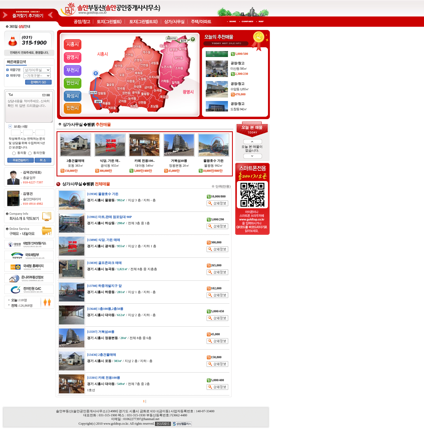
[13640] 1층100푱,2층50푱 (105, 309)
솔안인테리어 (32, 199)
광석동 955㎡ (110, 165)
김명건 (28, 194)
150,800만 (68, 171)
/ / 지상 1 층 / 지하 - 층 (121, 292)
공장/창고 (237, 51)
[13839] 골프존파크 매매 (104, 263)
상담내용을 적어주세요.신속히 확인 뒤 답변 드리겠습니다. (30, 111)
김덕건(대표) (32, 172)
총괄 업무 (29, 178)
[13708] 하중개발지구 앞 (104, 286)
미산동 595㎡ (238, 77)
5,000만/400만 (140, 171)
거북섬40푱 (179, 161)
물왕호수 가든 (213, 161)
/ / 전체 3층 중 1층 (118, 223)
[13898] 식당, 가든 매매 (103, 240)
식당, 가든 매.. (110, 161)
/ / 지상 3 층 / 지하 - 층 (121, 200)
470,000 (238, 103)
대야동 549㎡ (144, 165)
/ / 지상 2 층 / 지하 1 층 (121, 246)
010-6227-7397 (33, 182)
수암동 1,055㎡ (239, 97)
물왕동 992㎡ (213, 165)
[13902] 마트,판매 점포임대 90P (109, 217)
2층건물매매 (75, 161)
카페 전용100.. (144, 161)
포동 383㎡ (75, 165)
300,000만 (103, 171)
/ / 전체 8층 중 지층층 (122, 269)
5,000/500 (239, 62)
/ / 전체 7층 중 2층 (118, 384)
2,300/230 (239, 82)
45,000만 (172, 171)
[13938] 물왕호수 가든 (102, 194)
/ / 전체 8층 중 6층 (119, 338)
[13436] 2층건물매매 (101, 355)
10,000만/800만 (210, 171)
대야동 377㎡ (238, 57)
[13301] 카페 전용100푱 (103, 378)
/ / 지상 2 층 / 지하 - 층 (121, 315)
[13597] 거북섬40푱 (100, 332)
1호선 (91, 390)
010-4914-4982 (33, 204)
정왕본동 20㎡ (179, 165)
